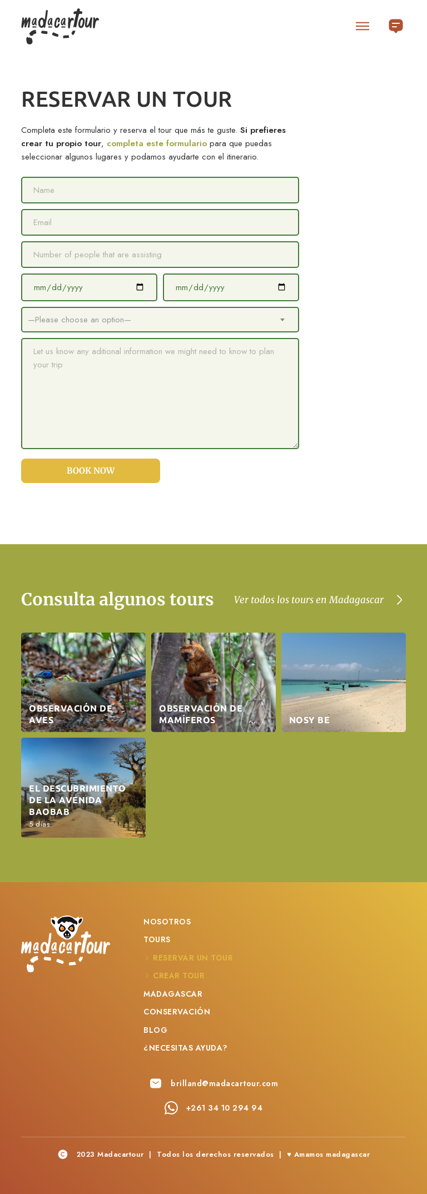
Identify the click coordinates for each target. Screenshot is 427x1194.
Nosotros (167, 921)
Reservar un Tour (193, 957)
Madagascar (172, 993)
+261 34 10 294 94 (224, 1107)
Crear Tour (179, 975)
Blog (155, 1030)
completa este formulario (157, 143)
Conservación (176, 1011)
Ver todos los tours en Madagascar (309, 600)
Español (396, 22)
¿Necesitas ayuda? (185, 1047)
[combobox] (160, 320)
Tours (157, 939)
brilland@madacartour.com (224, 1083)
